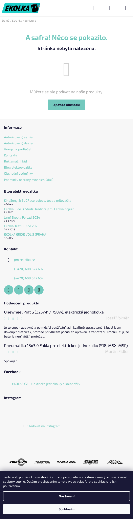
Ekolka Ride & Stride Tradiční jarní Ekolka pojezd (39, 209)
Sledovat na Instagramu (44, 426)
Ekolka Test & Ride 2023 (21, 226)
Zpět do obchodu (66, 105)
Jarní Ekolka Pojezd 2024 (22, 217)
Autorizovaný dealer (19, 143)
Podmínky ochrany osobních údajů (28, 179)
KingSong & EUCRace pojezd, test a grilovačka (37, 200)
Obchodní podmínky (18, 173)
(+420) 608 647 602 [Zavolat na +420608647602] (29, 269)
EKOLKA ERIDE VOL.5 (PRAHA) (25, 234)
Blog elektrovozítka (18, 167)
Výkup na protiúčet (17, 149)
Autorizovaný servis (18, 137)
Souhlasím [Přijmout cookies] (66, 509)
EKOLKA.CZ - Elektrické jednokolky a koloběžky (46, 384)
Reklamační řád (15, 161)
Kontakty (10, 155)
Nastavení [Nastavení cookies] (66, 496)
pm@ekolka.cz (24, 259)
